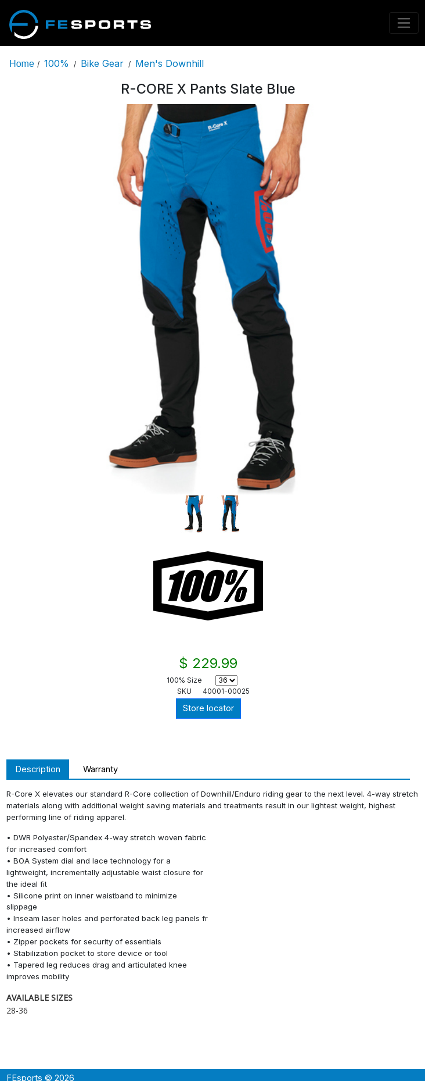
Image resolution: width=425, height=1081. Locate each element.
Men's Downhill (169, 63)
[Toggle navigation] (404, 23)
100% (56, 63)
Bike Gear (102, 63)
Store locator (208, 708)
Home (21, 63)
